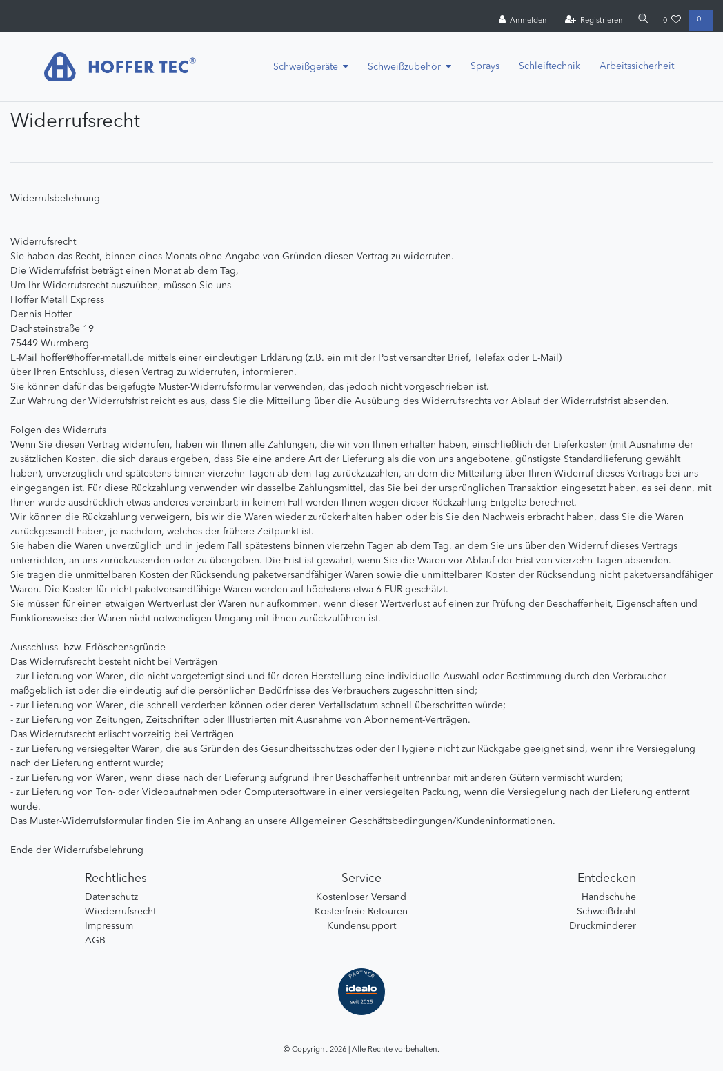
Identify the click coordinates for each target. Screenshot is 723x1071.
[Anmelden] (520, 21)
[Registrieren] (591, 21)
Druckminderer (602, 926)
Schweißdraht (606, 912)
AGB (95, 940)
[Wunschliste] (672, 21)
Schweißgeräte (305, 67)
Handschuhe (609, 897)
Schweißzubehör (404, 67)
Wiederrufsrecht (120, 912)
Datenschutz (111, 897)
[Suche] (641, 20)
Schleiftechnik (549, 66)
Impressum (109, 926)
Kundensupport (361, 926)
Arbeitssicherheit (637, 66)
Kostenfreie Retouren (361, 912)
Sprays (485, 66)
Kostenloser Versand (361, 897)
